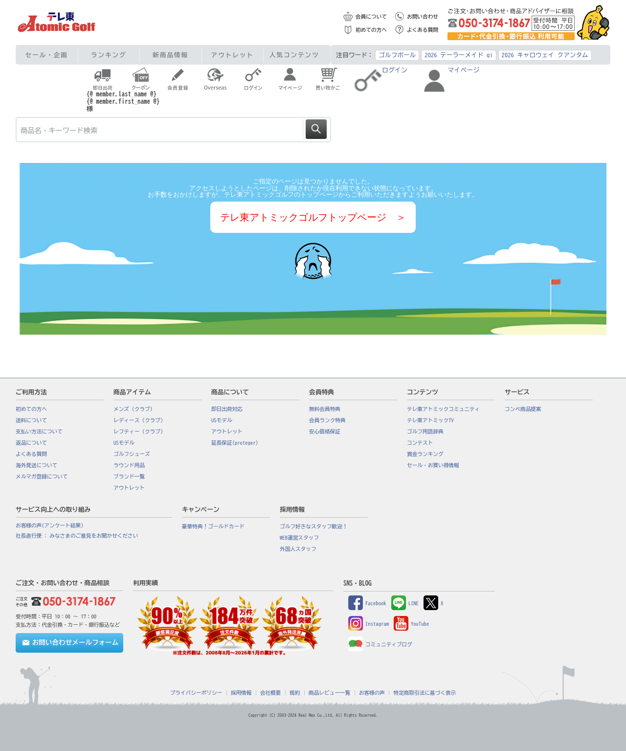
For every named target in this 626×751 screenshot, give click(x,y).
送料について (31, 420)
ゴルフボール (397, 55)
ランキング (109, 55)
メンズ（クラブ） (134, 409)
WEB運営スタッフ (299, 537)
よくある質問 (422, 29)
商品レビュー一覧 (329, 692)
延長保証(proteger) (234, 442)
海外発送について (36, 465)
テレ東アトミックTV (430, 420)
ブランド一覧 (129, 476)
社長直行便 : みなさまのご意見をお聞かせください (77, 535)
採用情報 (241, 692)
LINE (405, 603)
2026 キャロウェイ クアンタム (545, 55)
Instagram (368, 623)
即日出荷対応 (227, 409)
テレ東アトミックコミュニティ (443, 409)
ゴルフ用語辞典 (425, 431)
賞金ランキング (425, 454)
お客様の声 (372, 692)
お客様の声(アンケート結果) (50, 525)
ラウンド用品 (129, 465)
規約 (295, 692)
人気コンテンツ (294, 55)
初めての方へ (371, 29)
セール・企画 (46, 55)
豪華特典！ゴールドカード (213, 526)
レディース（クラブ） (139, 420)
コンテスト (420, 442)
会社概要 (270, 692)
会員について (371, 16)
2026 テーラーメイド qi (458, 55)
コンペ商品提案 (523, 409)
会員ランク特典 (327, 420)
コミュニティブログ (380, 644)
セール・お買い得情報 (433, 465)
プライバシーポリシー (196, 692)
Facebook (367, 603)
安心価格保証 (324, 431)
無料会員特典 (324, 409)
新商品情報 (170, 55)
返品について (31, 442)
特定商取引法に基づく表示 (424, 692)
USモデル (123, 442)
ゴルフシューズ (131, 454)
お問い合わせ (422, 16)
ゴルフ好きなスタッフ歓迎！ (314, 526)
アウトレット (232, 55)
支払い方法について (39, 431)
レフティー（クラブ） (139, 431)
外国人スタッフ (298, 548)
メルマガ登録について (42, 476)
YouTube (411, 623)
